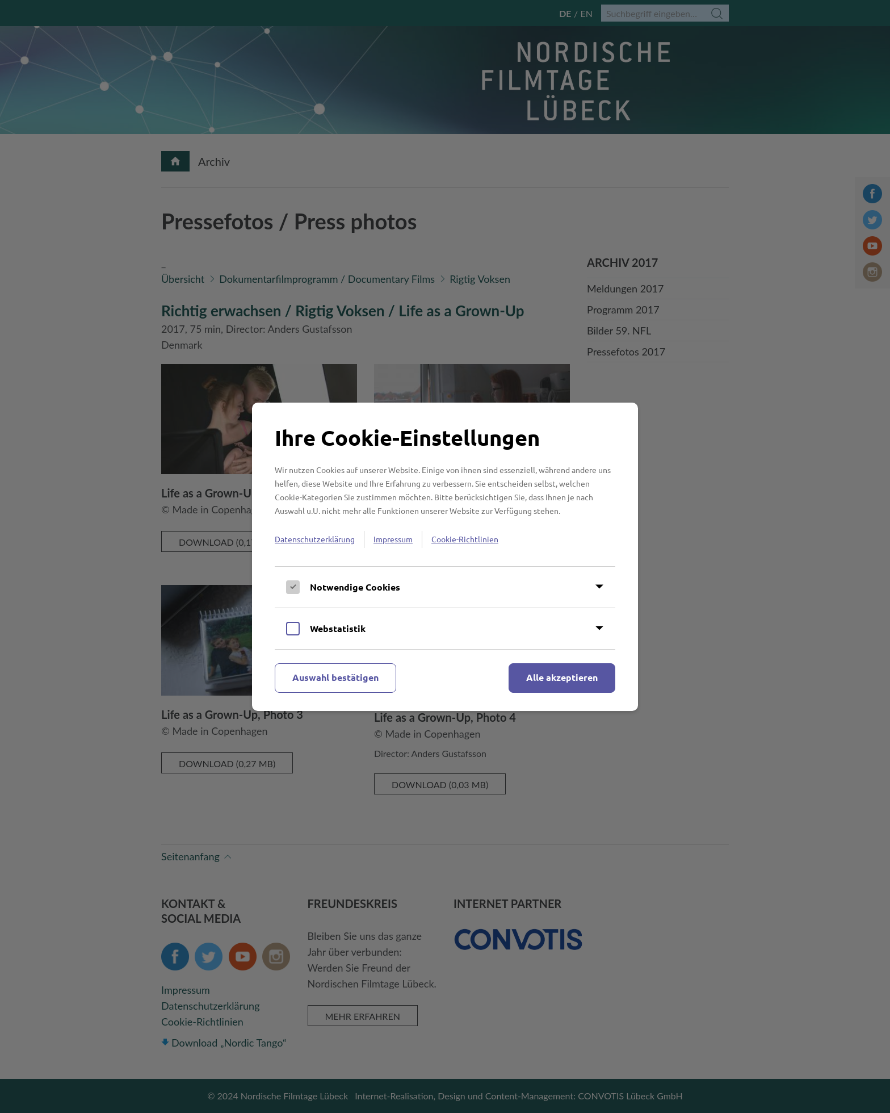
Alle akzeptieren (562, 677)
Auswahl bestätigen (335, 677)
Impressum (393, 539)
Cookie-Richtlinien (464, 539)
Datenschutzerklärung (315, 539)
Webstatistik (338, 628)
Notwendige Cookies (355, 587)
